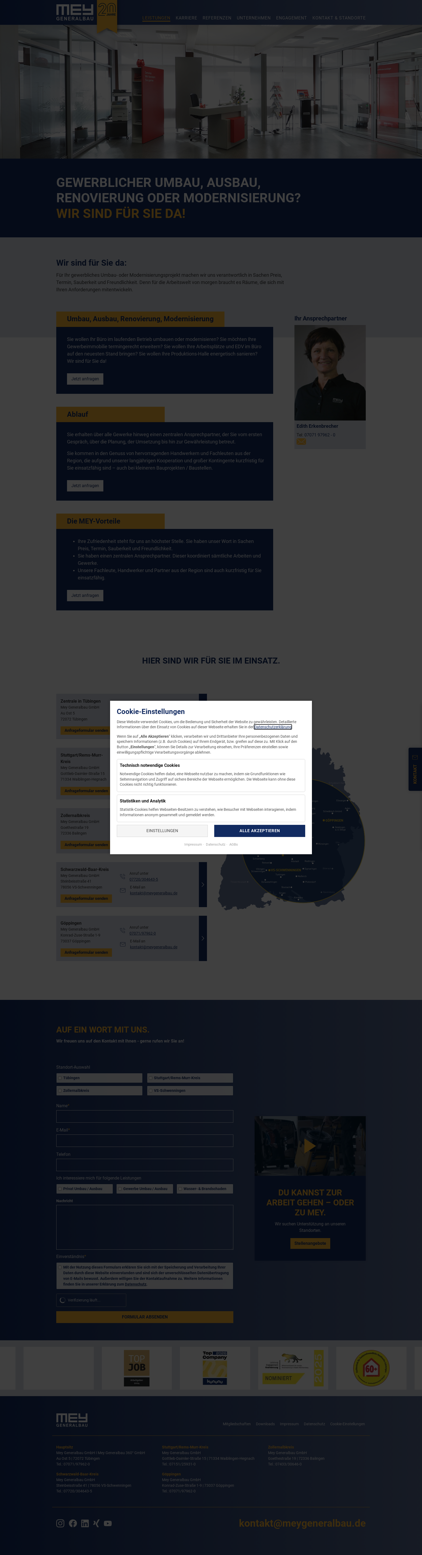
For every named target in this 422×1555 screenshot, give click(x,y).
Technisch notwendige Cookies (150, 765)
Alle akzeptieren (260, 830)
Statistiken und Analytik (143, 801)
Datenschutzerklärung (272, 727)
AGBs (233, 844)
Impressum (193, 844)
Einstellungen (162, 830)
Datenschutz (215, 844)
